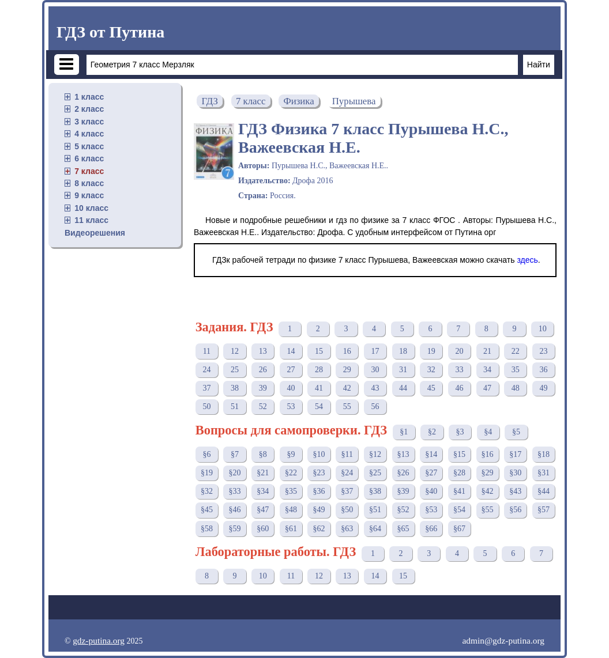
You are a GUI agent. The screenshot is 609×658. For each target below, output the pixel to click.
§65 (403, 528)
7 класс (89, 171)
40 (291, 388)
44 (403, 388)
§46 (235, 509)
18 (403, 351)
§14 (431, 454)
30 (375, 369)
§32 (207, 491)
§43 (515, 491)
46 (459, 388)
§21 (263, 472)
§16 (488, 454)
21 (487, 351)
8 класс (89, 183)
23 (543, 351)
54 (319, 406)
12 (235, 351)
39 (263, 388)
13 (263, 351)
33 (459, 369)
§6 (206, 454)
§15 (459, 454)
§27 (431, 472)
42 (347, 388)
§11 (347, 454)
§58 (207, 528)
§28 (459, 472)
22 (516, 351)
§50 (347, 509)
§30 (515, 472)
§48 (291, 509)
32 (431, 369)
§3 (460, 432)
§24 (347, 472)
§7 (235, 454)
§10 (319, 454)
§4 (488, 432)
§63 (347, 528)
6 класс (89, 158)
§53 (431, 509)
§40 (431, 491)
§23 (319, 472)
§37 (347, 491)
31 (403, 369)
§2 (432, 432)
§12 (375, 454)
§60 (263, 528)
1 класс (89, 96)
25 (235, 369)
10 (543, 328)
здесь (527, 259)
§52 (403, 509)
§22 (291, 472)
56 (375, 406)
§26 (403, 472)
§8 (263, 454)
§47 (263, 509)
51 (235, 406)
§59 (235, 528)
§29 (488, 472)
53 (291, 406)
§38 (375, 491)
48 (516, 388)
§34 (263, 491)
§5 (516, 432)
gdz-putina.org (99, 640)
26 (263, 369)
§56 (515, 509)
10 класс (91, 208)
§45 (207, 509)
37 (206, 388)
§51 (375, 509)
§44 (543, 491)
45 (431, 388)
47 (487, 388)
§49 (319, 509)
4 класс (89, 133)
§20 (235, 472)
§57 (543, 509)
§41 (459, 491)
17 (375, 351)
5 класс (89, 146)
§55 (488, 509)
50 (206, 406)
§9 (291, 454)
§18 (543, 454)
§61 (291, 528)
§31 (543, 472)
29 (347, 369)
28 (319, 369)
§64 (375, 528)
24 (206, 369)
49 (543, 388)
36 (543, 369)
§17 (515, 454)
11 (206, 351)
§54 (459, 509)
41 (319, 388)
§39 (403, 491)
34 (487, 369)
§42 (488, 491)
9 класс (89, 195)
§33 (235, 491)
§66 (431, 528)
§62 (319, 528)
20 (459, 351)
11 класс (91, 220)
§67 (459, 528)
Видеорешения (95, 232)
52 (263, 406)
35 (516, 369)
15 (319, 351)
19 (431, 351)
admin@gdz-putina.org (503, 640)
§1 (404, 432)
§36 (319, 491)
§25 (375, 472)
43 (375, 388)
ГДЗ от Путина (110, 32)
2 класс (89, 109)
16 (347, 351)
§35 (291, 491)
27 (291, 369)
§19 (207, 472)
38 (235, 388)
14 (291, 351)
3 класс (89, 121)
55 (347, 406)
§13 (403, 454)
